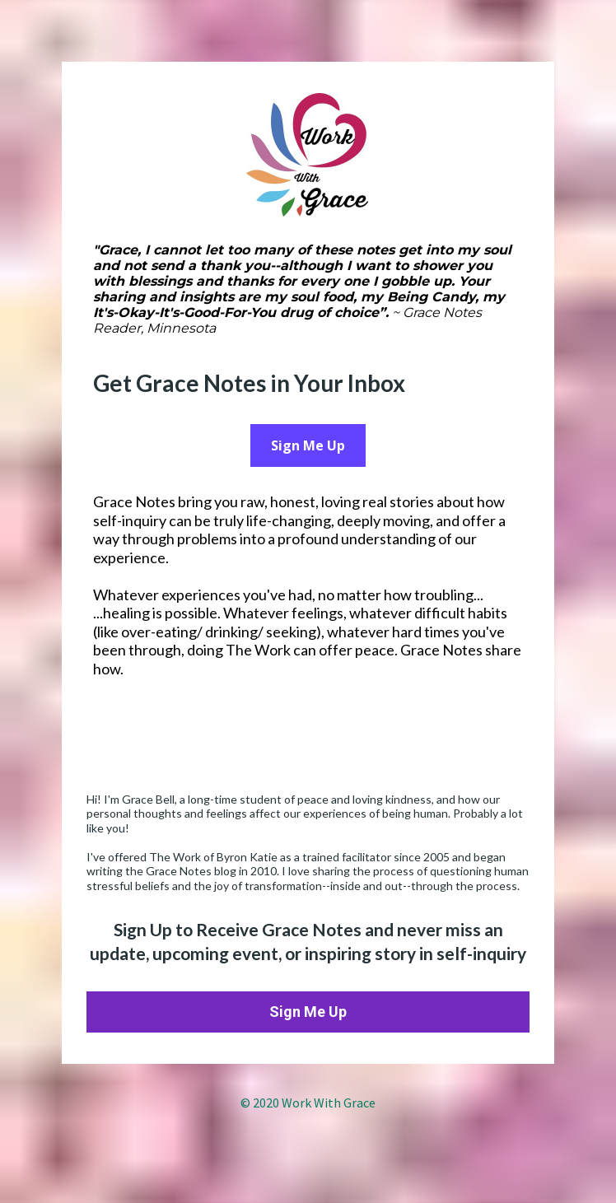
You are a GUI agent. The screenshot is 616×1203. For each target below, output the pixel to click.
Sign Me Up (308, 445)
